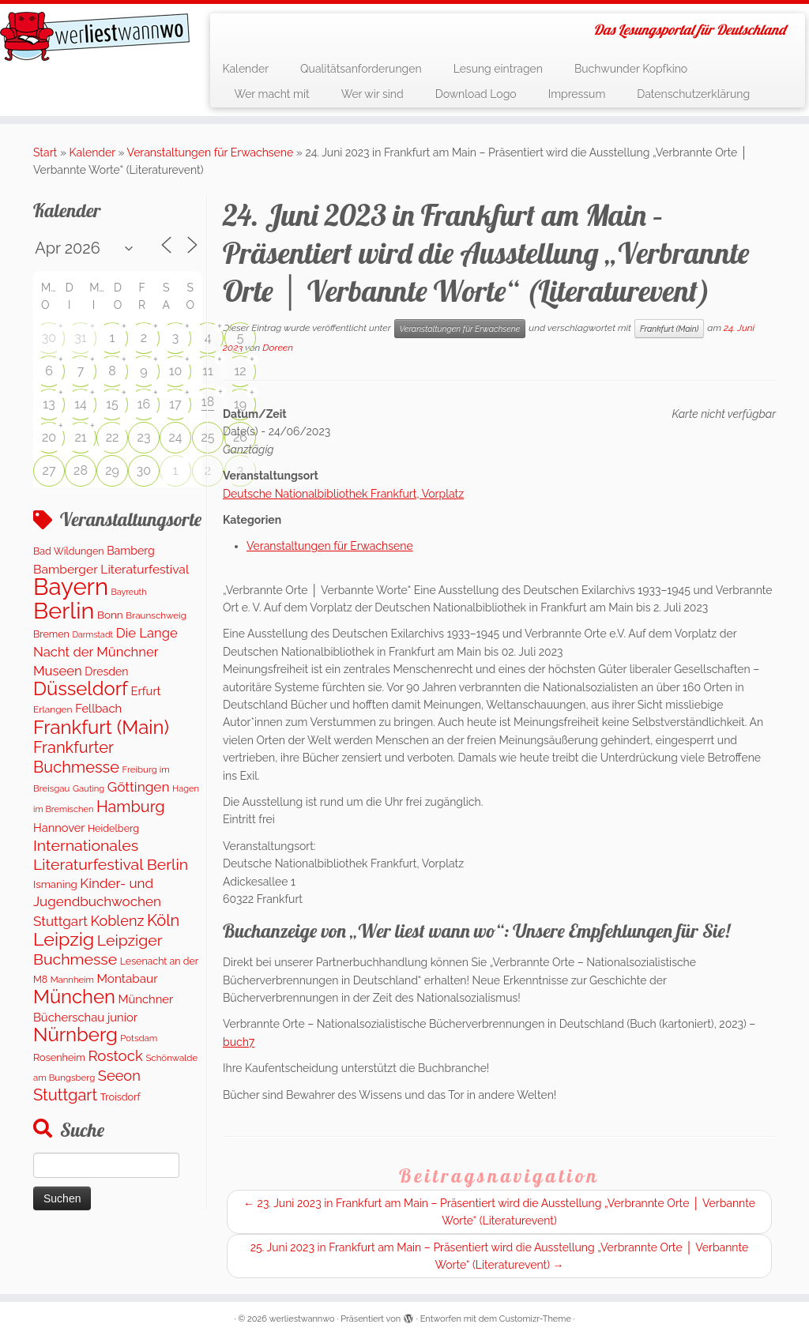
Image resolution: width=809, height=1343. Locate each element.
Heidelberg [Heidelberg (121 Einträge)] (113, 828)
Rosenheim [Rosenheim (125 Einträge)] (59, 1057)
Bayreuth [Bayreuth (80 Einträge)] (129, 592)
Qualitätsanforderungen (361, 68)
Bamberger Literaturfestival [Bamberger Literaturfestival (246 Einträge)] (111, 569)
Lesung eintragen (498, 68)
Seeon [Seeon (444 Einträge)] (119, 1075)
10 (175, 370)
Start (45, 152)
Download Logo (476, 94)
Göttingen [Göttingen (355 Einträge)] (138, 787)
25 (207, 437)
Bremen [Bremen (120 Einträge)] (51, 634)
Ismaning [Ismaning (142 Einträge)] (55, 884)
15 (112, 404)
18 (207, 401)
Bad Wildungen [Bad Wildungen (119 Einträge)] (68, 551)
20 (49, 437)
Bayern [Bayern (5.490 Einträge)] (70, 586)
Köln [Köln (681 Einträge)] (163, 920)
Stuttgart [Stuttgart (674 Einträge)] (65, 1094)
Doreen (277, 347)
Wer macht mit (271, 94)
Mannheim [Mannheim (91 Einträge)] (72, 979)
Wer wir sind (372, 94)
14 (80, 404)
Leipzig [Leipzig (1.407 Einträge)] (63, 939)
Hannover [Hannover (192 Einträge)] (59, 827)
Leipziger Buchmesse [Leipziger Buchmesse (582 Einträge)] (97, 949)
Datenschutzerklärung (693, 94)
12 (240, 370)
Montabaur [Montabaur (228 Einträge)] (126, 979)
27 (49, 470)
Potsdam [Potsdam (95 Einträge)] (138, 1038)
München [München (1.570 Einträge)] (74, 997)
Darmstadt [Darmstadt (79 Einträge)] (92, 634)
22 (112, 437)
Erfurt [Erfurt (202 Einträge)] (146, 691)
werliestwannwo (302, 1319)
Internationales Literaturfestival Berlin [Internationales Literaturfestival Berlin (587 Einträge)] (110, 855)
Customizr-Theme (535, 1319)
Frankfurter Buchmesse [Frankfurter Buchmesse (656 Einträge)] (76, 757)
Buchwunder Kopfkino (630, 68)
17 (175, 404)
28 (80, 470)
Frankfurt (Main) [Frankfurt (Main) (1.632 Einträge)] (101, 727)
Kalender (245, 68)
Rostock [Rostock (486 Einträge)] (115, 1055)
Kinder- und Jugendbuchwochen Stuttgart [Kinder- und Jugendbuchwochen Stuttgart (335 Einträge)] (97, 902)
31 (80, 337)
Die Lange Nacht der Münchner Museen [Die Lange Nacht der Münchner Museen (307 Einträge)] (105, 652)
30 (49, 337)
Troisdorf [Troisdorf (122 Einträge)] (120, 1097)
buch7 (238, 1042)
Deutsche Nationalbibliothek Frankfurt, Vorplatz (343, 493)
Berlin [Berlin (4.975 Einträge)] (63, 610)
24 (175, 437)
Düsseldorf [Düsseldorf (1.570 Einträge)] (80, 689)
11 (207, 370)
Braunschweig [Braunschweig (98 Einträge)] (156, 615)
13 (49, 404)
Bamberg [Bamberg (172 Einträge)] (131, 550)
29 (112, 470)
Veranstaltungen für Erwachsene (210, 152)
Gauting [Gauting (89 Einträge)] (88, 789)
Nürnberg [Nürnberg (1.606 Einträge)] (75, 1034)
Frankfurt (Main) (669, 328)
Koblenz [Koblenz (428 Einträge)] (117, 920)
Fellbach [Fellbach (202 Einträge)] (98, 708)
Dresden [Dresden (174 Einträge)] (106, 671)
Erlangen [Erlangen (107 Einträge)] (53, 709)
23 (144, 437)
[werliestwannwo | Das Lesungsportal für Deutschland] (95, 36)
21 (80, 437)
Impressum (577, 94)
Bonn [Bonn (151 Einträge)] (110, 614)
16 (144, 404)
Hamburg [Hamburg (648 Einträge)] (130, 806)
